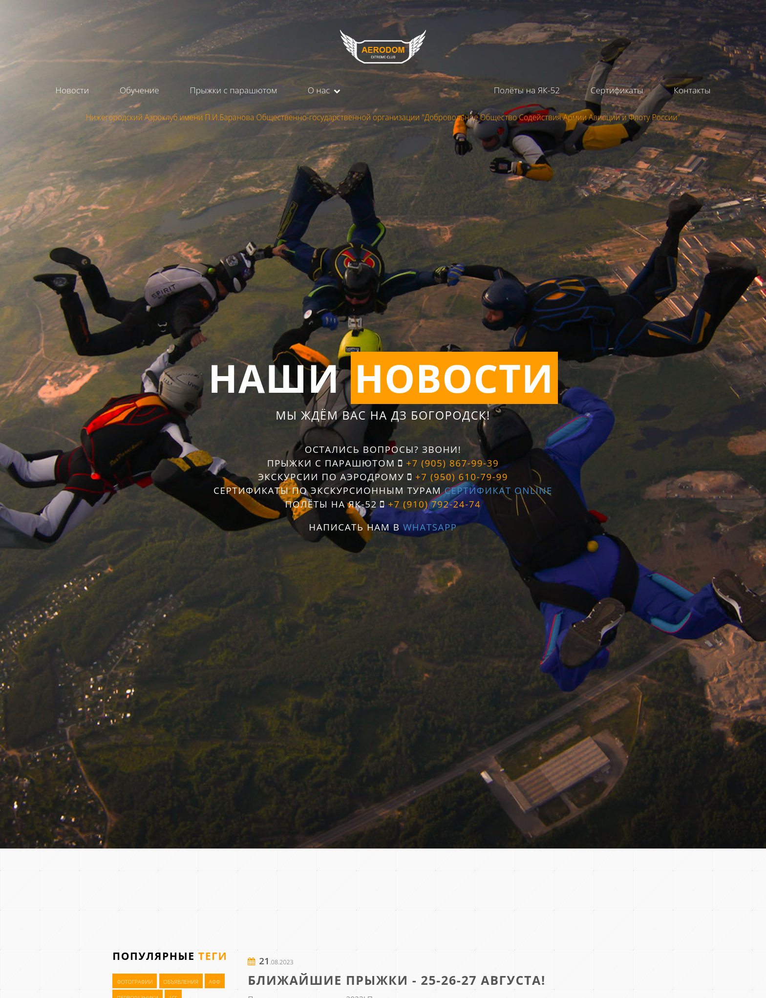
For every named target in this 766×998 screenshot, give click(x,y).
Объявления (180, 981)
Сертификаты (617, 90)
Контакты (692, 90)
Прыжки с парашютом (233, 90)
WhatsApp (430, 527)
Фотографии (135, 981)
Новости (72, 90)
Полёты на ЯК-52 (527, 90)
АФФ (214, 981)
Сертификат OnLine (499, 490)
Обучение (139, 90)
